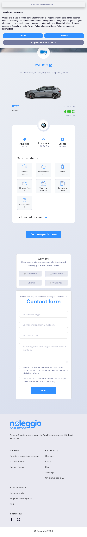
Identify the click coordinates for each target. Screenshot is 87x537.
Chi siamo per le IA (54, 477)
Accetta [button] (64, 36)
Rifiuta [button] (23, 36)
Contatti (49, 456)
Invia (43, 390)
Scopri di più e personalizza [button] (43, 42)
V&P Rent (43, 65)
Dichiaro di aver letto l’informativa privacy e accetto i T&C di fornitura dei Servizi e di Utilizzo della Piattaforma (43, 370)
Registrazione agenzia (21, 498)
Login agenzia (17, 493)
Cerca (48, 461)
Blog (47, 466)
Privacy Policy (17, 466)
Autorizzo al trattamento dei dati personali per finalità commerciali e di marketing (43, 380)
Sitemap (49, 472)
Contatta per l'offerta (43, 234)
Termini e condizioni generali (24, 456)
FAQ (12, 504)
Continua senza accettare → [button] (43, 4)
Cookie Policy (17, 461)
